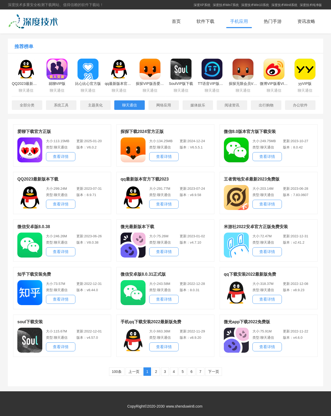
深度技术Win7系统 (226, 5)
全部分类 (27, 105)
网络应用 (163, 105)
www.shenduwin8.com (184, 406)
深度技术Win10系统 (255, 5)
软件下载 (205, 21)
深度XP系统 (202, 5)
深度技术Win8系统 (284, 5)
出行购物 (266, 105)
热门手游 (273, 21)
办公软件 (300, 105)
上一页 (133, 371)
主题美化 (95, 105)
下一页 (213, 371)
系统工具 (61, 105)
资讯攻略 (306, 21)
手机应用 (239, 21)
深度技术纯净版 (311, 5)
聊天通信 (129, 105)
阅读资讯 (232, 105)
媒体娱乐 (197, 105)
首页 (176, 21)
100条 (117, 371)
